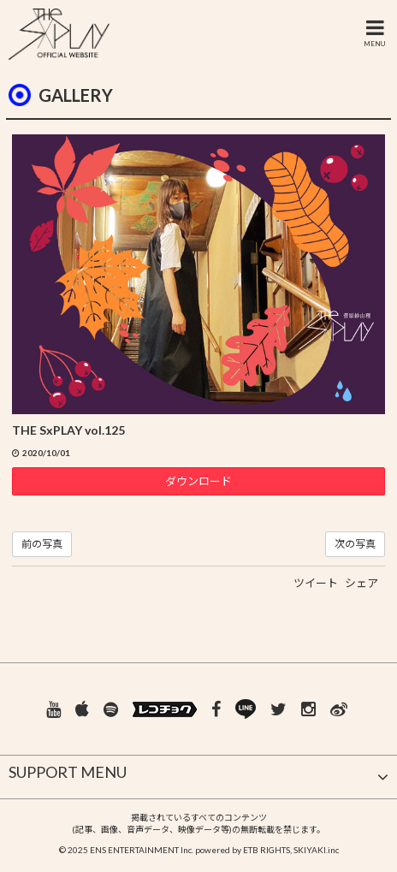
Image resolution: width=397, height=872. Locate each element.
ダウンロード (198, 481)
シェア (361, 583)
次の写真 (355, 543)
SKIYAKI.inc (316, 850)
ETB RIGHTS (266, 850)
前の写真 (41, 543)
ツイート (315, 583)
